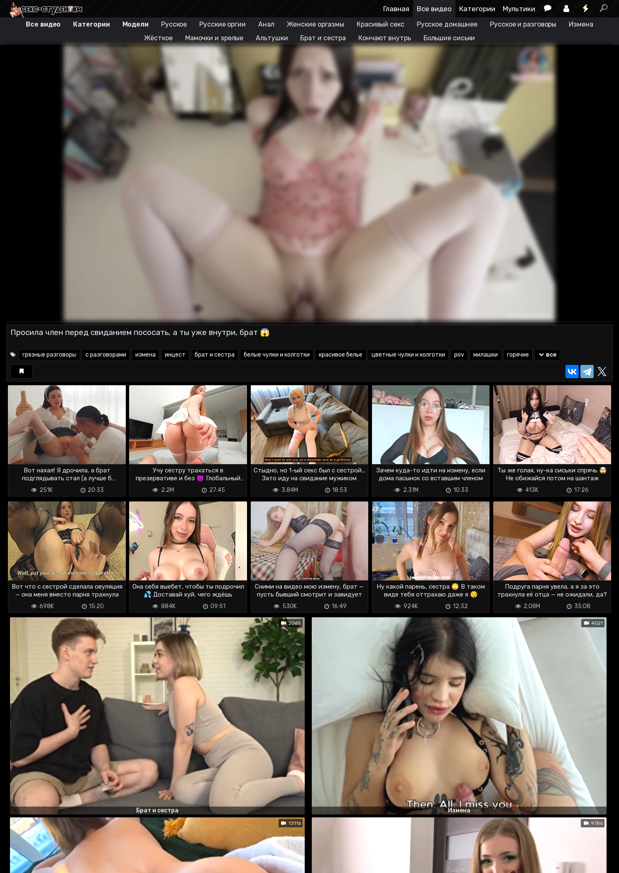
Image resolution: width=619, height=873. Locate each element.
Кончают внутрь (384, 38)
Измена (581, 24)
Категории (477, 9)
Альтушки (272, 38)
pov (459, 354)
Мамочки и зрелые (214, 38)
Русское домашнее (447, 24)
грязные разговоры (49, 354)
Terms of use (49, 861)
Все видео (434, 9)
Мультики (519, 9)
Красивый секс (380, 24)
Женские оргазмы (316, 24)
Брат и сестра (323, 38)
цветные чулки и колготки (408, 354)
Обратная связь (93, 861)
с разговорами (106, 354)
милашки (485, 354)
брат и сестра (215, 354)
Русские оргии (222, 24)
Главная (396, 9)
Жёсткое (158, 38)
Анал (266, 24)
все (547, 354)
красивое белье (340, 354)
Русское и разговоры (523, 24)
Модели (135, 24)
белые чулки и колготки (277, 354)
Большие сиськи (449, 38)
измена (145, 354)
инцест (175, 354)
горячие (518, 354)
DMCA (19, 861)
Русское (174, 24)
